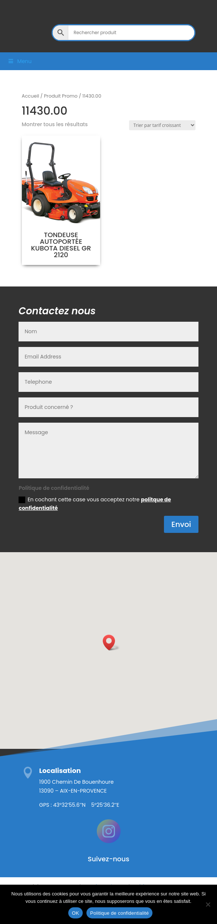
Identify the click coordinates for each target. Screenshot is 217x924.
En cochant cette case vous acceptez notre (95, 504)
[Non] (207, 904)
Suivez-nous (108, 859)
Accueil (30, 95)
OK (75, 913)
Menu (19, 61)
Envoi (181, 524)
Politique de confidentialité (119, 913)
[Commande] (162, 125)
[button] (111, 643)
